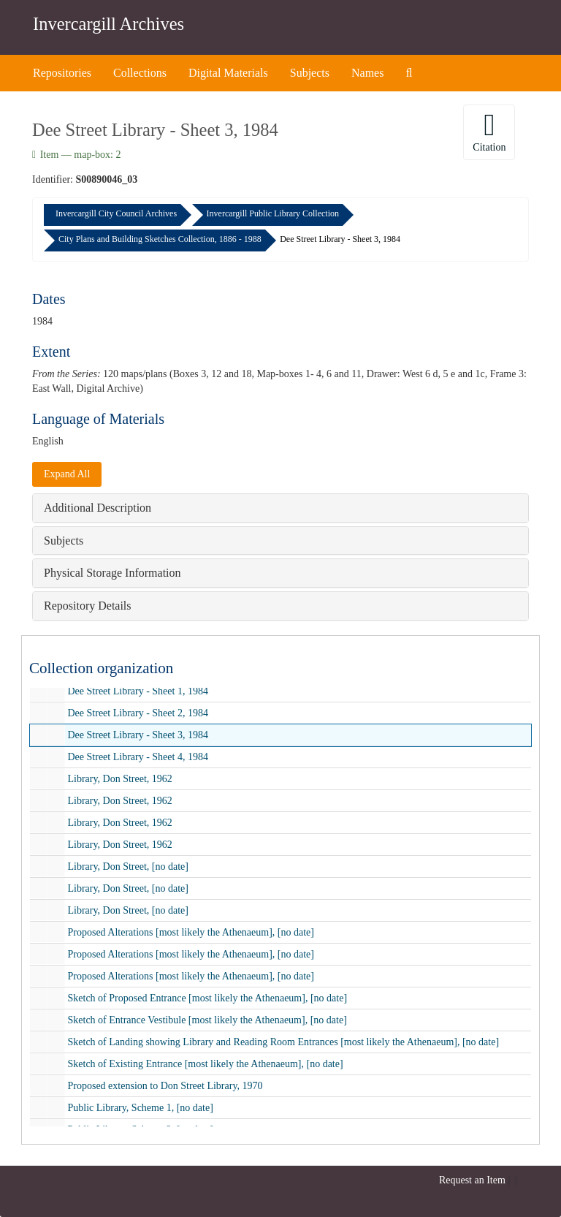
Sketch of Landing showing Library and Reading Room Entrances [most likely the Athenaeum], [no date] (284, 1041)
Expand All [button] (67, 474)
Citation (489, 131)
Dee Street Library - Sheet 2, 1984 (138, 713)
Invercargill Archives (108, 24)
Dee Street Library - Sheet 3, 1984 (138, 734)
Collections (140, 73)
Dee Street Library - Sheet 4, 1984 (138, 756)
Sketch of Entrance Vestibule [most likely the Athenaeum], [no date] (207, 1020)
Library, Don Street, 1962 (120, 778)
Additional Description (97, 507)
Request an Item (472, 1180)
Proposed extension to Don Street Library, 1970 (165, 1085)
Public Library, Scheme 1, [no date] (140, 1107)
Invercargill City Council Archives (116, 213)
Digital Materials (228, 73)
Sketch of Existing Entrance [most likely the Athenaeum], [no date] (205, 1063)
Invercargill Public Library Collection (273, 213)
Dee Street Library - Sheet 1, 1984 (138, 691)
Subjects (309, 73)
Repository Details (87, 605)
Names (367, 73)
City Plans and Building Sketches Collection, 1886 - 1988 (160, 239)
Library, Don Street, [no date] (128, 866)
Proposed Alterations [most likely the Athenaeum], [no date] (191, 932)
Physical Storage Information (112, 572)
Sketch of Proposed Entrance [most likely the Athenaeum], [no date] (208, 998)
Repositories (62, 73)
